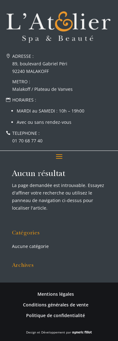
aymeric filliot (82, 332)
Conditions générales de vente (55, 305)
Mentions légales (55, 294)
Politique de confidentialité (55, 315)
